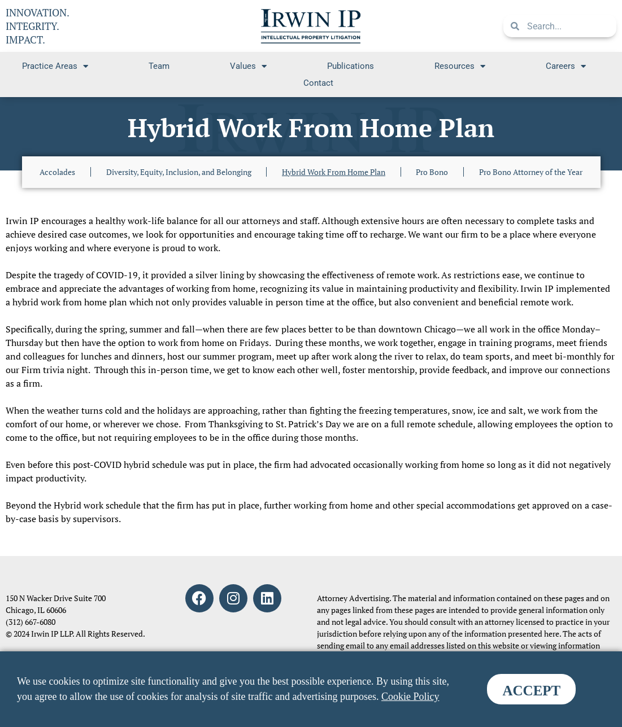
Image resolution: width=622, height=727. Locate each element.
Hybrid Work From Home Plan (333, 172)
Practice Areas (55, 66)
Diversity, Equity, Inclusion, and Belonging (178, 172)
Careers (566, 66)
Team (159, 66)
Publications (350, 66)
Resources (459, 66)
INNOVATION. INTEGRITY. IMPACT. (37, 26)
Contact (318, 83)
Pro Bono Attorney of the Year (530, 172)
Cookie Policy (410, 696)
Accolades (57, 172)
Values (248, 66)
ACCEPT (531, 690)
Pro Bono (432, 172)
